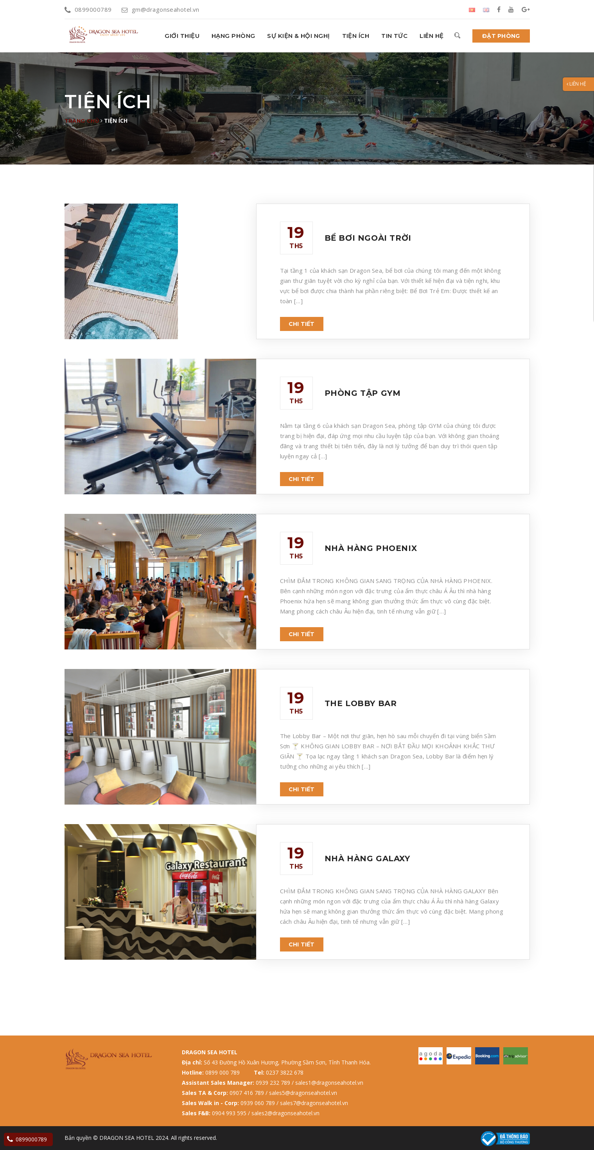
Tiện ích (356, 35)
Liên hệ (431, 35)
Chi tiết (302, 323)
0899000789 (88, 9)
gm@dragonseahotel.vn (160, 9)
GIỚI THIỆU (182, 35)
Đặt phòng (501, 35)
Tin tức (394, 35)
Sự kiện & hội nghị (298, 35)
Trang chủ (82, 121)
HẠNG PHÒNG (233, 35)
